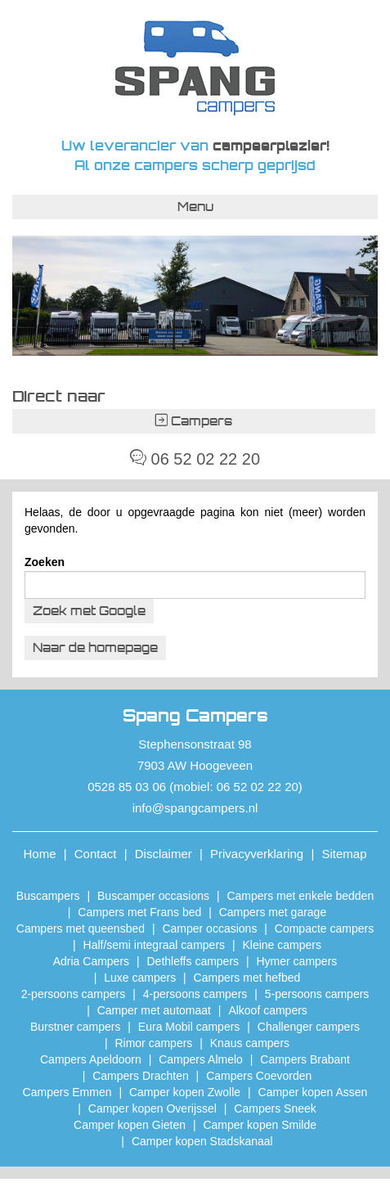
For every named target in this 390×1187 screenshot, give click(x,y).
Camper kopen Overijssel (152, 1108)
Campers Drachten (140, 1075)
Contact (95, 854)
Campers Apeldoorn (90, 1059)
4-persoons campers (195, 993)
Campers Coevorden (259, 1075)
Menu (195, 206)
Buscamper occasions (153, 895)
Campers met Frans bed (139, 912)
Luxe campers (140, 977)
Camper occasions (209, 928)
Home (40, 854)
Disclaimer (163, 854)
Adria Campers (91, 961)
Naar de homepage (95, 647)
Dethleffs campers (193, 961)
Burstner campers (75, 1026)
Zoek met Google (89, 610)
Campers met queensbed (80, 928)
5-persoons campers (317, 993)
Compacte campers (324, 928)
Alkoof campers (267, 1010)
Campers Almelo (201, 1059)
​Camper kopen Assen (313, 1092)
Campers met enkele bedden (300, 895)
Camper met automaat (154, 1010)
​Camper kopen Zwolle (184, 1092)
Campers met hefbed (247, 977)
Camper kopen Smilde (259, 1124)
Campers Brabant (305, 1059)
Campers (193, 421)
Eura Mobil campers (189, 1026)
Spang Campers (195, 67)
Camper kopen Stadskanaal (202, 1141)
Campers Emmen (67, 1092)
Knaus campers (249, 1043)
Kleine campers (281, 944)
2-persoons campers (73, 993)
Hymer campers (297, 961)
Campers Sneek (275, 1108)
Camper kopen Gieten (130, 1124)
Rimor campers (153, 1043)
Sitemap (343, 854)
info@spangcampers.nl (195, 808)
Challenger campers (309, 1026)
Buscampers (48, 895)
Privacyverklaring (256, 854)
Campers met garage (273, 912)
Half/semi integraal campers (154, 944)
